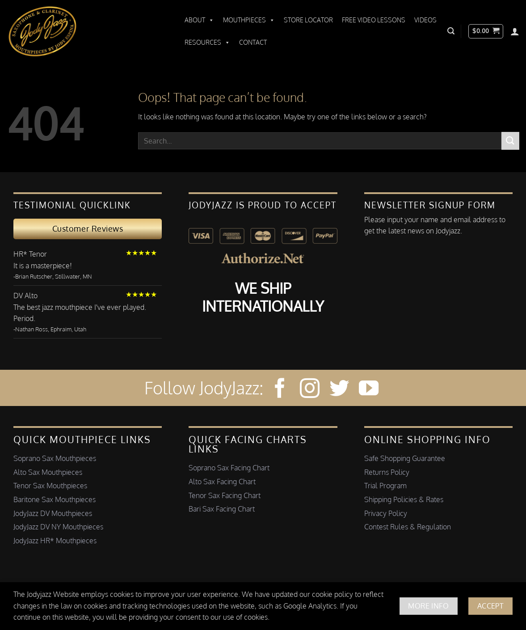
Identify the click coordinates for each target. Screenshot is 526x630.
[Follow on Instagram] (310, 390)
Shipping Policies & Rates (403, 499)
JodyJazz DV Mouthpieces (52, 513)
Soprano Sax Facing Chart (229, 467)
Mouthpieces (249, 20)
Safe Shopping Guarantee (404, 458)
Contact (253, 42)
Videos (425, 20)
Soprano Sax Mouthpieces (54, 458)
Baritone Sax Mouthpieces (54, 499)
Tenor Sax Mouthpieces (50, 485)
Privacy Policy (385, 513)
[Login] (514, 31)
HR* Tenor (30, 253)
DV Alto (25, 295)
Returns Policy (386, 472)
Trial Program (385, 485)
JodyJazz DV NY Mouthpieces (58, 526)
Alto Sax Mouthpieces (47, 472)
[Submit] (510, 140)
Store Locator (308, 20)
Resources (207, 42)
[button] (450, 31)
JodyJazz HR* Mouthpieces (55, 540)
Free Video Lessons (373, 20)
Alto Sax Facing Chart (222, 481)
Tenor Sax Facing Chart (225, 495)
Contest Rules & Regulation (407, 526)
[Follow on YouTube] (369, 390)
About (199, 20)
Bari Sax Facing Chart (222, 508)
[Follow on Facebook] (280, 390)
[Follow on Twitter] (339, 390)
